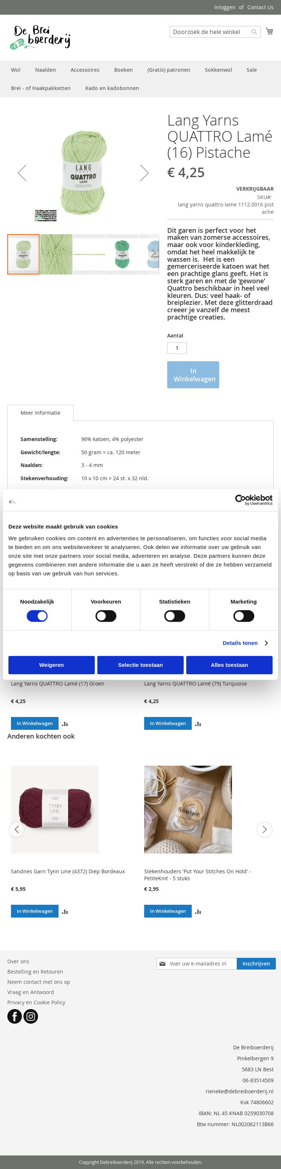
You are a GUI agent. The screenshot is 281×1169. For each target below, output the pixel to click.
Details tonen (240, 643)
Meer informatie (40, 412)
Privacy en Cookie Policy (36, 1002)
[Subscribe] (256, 964)
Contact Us (260, 7)
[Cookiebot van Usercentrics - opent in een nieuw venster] (241, 499)
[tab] (40, 413)
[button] (22, 173)
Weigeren (51, 665)
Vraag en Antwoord (30, 992)
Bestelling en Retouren (35, 971)
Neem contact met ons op (38, 981)
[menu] (140, 79)
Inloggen (225, 7)
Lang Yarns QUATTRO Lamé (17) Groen (57, 683)
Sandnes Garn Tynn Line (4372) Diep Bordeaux (68, 871)
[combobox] (215, 32)
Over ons (18, 961)
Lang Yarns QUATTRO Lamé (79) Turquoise (195, 683)
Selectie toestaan (140, 665)
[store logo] (40, 37)
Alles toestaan (229, 665)
